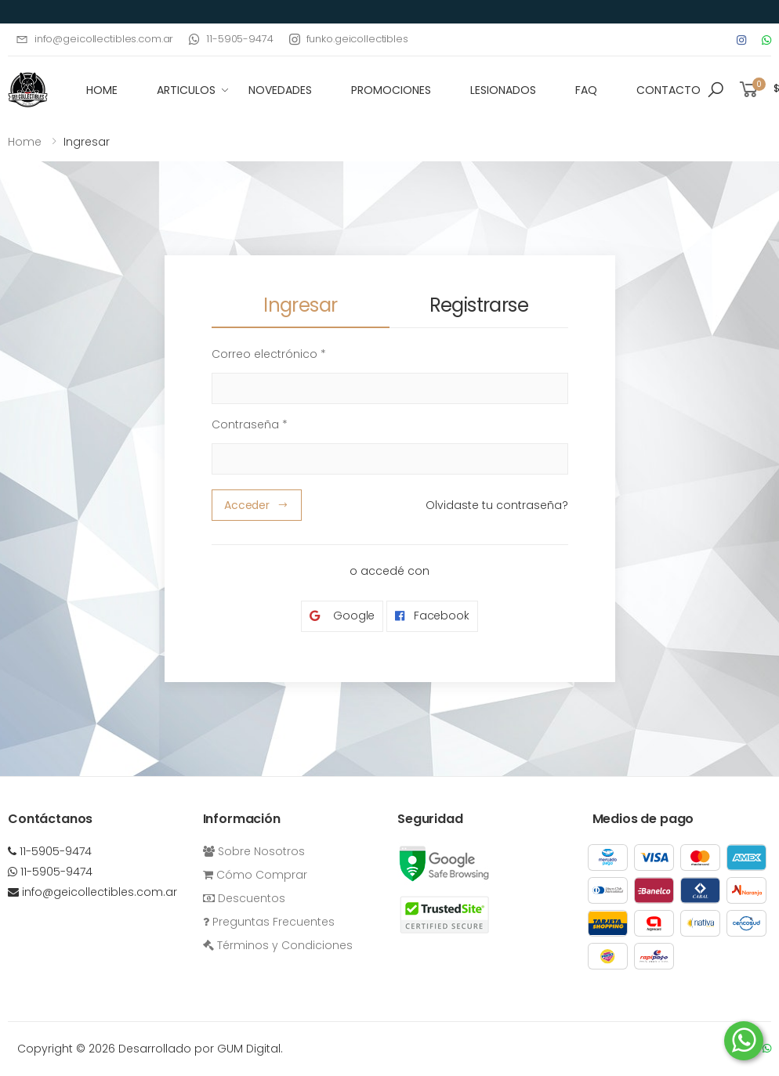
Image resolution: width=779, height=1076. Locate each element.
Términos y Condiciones (278, 945)
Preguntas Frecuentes (269, 922)
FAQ (586, 90)
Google (342, 616)
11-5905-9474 (231, 38)
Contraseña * (250, 424)
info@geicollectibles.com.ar (94, 38)
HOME (102, 90)
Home (25, 142)
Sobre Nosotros (254, 851)
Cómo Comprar (255, 875)
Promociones (391, 90)
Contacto (668, 90)
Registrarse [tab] (478, 305)
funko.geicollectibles (348, 38)
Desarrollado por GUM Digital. (200, 1048)
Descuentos (244, 898)
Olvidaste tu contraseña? (497, 505)
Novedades (280, 90)
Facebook (432, 616)
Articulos (186, 90)
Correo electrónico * (269, 354)
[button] (715, 90)
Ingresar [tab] (300, 305)
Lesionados (503, 90)
